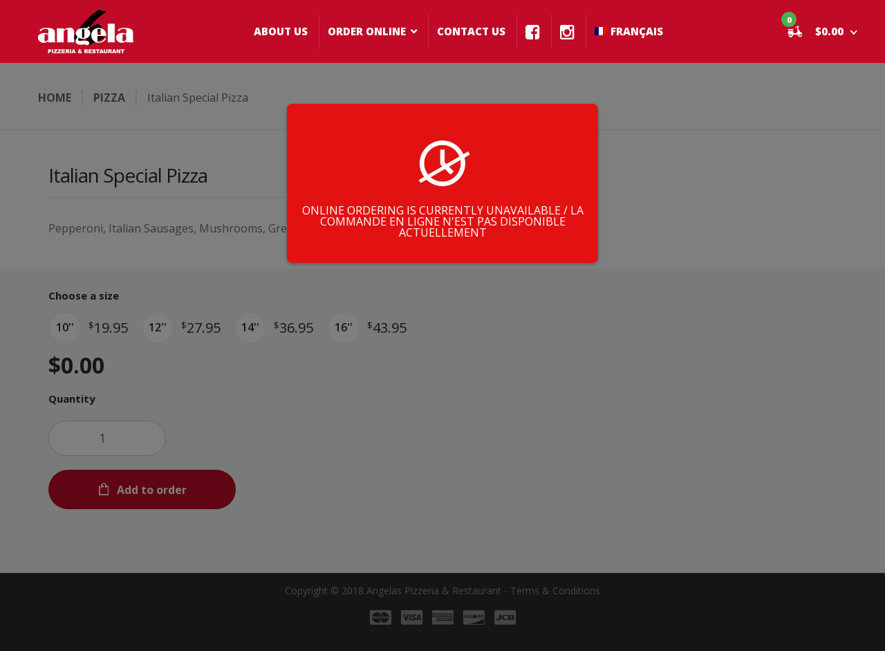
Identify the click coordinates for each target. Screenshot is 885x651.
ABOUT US (281, 31)
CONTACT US (471, 31)
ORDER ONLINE (367, 31)
